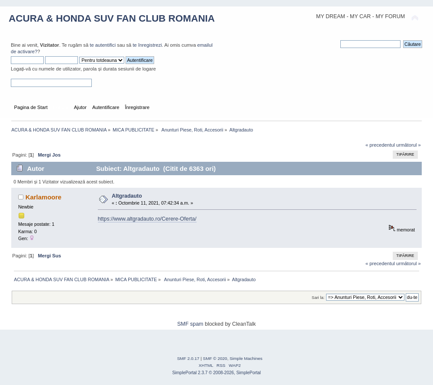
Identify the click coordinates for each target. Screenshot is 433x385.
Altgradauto (127, 196)
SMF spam (190, 324)
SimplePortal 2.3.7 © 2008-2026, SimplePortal (216, 372)
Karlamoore (43, 197)
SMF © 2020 (215, 358)
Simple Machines (245, 358)
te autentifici (103, 45)
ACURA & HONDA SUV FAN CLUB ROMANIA (112, 18)
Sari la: (318, 297)
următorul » (408, 145)
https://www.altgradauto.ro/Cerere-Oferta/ (147, 219)
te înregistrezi (147, 45)
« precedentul (380, 145)
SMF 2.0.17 (188, 358)
